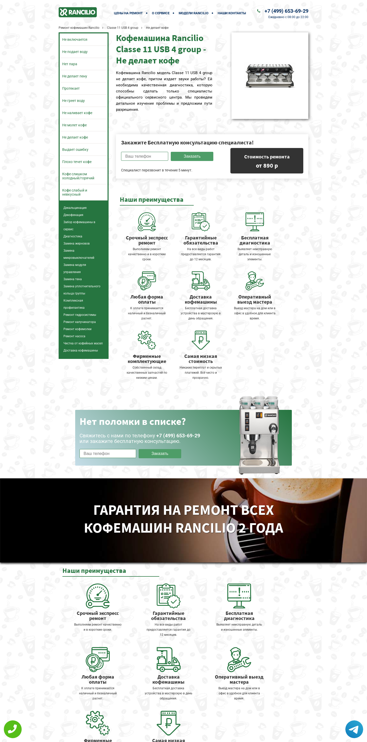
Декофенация (73, 215)
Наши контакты (232, 13)
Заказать (192, 156)
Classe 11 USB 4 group (122, 28)
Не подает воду (75, 52)
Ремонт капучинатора (79, 322)
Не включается (74, 39)
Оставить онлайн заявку (199, 723)
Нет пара (69, 64)
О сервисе (160, 13)
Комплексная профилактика (74, 304)
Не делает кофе (75, 137)
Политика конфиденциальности (147, 734)
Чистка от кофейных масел (83, 343)
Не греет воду (73, 101)
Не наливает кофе (77, 113)
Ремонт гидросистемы (79, 315)
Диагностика (72, 236)
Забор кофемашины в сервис (79, 225)
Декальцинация (75, 208)
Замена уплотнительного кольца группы (81, 290)
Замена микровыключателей (78, 254)
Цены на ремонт (128, 13)
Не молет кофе (74, 125)
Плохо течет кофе (76, 162)
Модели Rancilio (193, 13)
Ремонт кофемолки (77, 329)
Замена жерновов (76, 243)
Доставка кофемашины (80, 350)
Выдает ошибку (75, 149)
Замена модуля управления (74, 268)
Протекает (71, 88)
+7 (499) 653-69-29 (286, 11)
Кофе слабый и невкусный (74, 192)
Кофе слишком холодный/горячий (78, 176)
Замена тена (72, 279)
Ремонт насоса (74, 336)
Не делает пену (74, 76)
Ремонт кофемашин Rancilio (79, 28)
